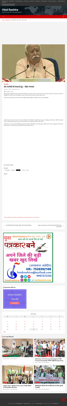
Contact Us (26, 1)
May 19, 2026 (38, 389)
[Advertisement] (33, 34)
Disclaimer (38, 1)
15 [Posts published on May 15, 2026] (42, 324)
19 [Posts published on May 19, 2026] (16, 326)
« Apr (4, 332)
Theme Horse (39, 403)
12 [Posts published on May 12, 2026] (16, 324)
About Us (32, 1)
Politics (5, 355)
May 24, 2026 (38, 362)
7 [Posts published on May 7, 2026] (33, 321)
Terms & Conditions (52, 1)
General (5, 382)
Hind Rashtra (11, 1)
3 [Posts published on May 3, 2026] (59, 319)
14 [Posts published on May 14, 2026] (33, 324)
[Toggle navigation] (3, 16)
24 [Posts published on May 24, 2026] (59, 326)
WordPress (55, 403)
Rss (31, 217)
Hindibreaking (20, 217)
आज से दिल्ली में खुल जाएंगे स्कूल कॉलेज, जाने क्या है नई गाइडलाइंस (18, 225)
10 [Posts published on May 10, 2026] (59, 321)
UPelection (36, 217)
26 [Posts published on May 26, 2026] (16, 329)
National (6, 84)
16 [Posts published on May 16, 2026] (50, 324)
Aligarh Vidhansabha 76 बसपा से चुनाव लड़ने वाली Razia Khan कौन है (49, 226)
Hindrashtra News (19, 1)
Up (33, 217)
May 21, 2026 (6, 389)
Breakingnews (9, 217)
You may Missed (8, 336)
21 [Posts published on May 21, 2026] (33, 326)
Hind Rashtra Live (15, 89)
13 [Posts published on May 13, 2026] (24, 324)
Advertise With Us (61, 1)
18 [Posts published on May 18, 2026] (7, 326)
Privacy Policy (44, 1)
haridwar (15, 217)
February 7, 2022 (7, 89)
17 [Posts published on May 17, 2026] (59, 324)
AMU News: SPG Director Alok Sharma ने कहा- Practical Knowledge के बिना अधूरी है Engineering (49, 359)
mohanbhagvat (27, 217)
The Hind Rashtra (13, 358)
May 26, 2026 (6, 358)
